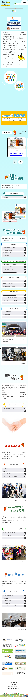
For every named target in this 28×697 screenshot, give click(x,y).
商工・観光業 (5, 468)
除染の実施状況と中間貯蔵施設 (9, 286)
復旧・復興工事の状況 (7, 311)
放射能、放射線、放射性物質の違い (10, 264)
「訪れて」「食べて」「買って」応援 (10, 532)
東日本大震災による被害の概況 (9, 247)
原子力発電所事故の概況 (7, 250)
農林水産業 (5, 471)
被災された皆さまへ (14, 404)
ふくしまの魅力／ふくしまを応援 (14, 529)
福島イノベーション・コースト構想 (10, 476)
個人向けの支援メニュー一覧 (8, 408)
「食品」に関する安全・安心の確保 (10, 297)
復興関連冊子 (5, 197)
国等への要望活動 (6, 603)
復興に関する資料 (14, 193)
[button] (20, 162)
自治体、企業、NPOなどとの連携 (9, 605)
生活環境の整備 (14, 308)
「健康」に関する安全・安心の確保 (10, 300)
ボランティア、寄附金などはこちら (10, 537)
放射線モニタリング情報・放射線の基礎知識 (14, 261)
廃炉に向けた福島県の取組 (8, 283)
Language (18, 4)
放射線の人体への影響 (7, 266)
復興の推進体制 (14, 591)
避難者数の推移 (6, 255)
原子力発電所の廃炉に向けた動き (9, 280)
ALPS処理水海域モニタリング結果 (10, 272)
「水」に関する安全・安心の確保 (9, 295)
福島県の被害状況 (14, 244)
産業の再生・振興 (14, 464)
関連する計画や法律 (7, 600)
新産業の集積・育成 (7, 473)
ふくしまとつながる (7, 535)
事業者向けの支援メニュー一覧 (9, 411)
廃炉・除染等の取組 (14, 277)
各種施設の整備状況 (7, 314)
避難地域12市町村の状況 (8, 316)
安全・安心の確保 (14, 291)
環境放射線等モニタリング (8, 269)
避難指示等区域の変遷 (7, 252)
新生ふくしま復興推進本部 (8, 595)
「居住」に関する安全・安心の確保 (10, 302)
